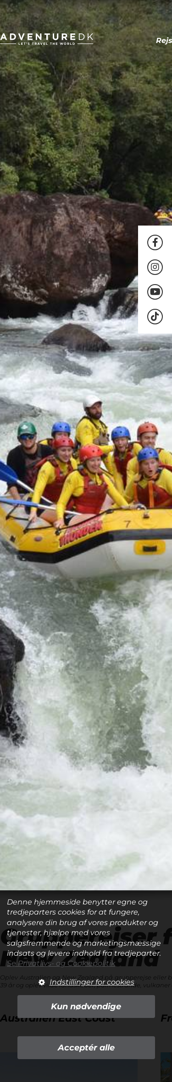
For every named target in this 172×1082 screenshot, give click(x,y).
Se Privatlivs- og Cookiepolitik (61, 963)
